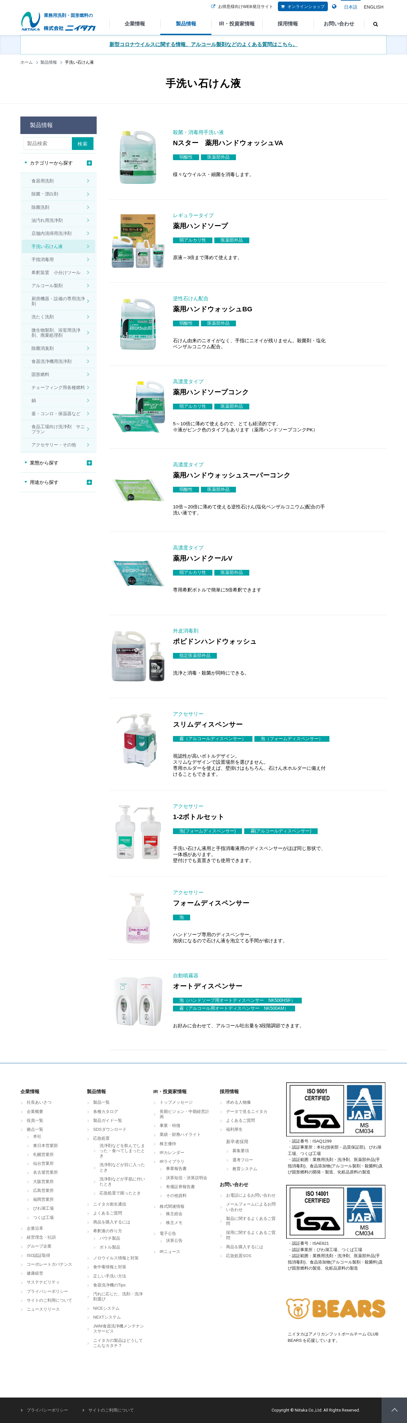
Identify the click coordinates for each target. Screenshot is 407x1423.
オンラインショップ (301, 10)
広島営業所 (43, 1190)
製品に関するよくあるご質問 (251, 1221)
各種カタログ (105, 1111)
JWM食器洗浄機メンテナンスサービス (118, 1329)
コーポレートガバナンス (49, 1264)
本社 (37, 1136)
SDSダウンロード (110, 1129)
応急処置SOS (238, 1255)
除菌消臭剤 (42, 348)
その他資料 (176, 1195)
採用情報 (288, 23)
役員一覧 (35, 1120)
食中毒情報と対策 (109, 1266)
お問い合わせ (339, 23)
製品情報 (186, 23)
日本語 (350, 7)
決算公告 (174, 1240)
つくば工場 (43, 1217)
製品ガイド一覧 (107, 1120)
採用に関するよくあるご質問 (251, 1235)
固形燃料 (40, 374)
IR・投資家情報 (237, 23)
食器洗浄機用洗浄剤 (51, 361)
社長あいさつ (39, 1102)
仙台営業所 (43, 1163)
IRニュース (170, 1251)
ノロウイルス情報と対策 (116, 1258)
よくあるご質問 (107, 1213)
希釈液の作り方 (107, 1230)
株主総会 (174, 1213)
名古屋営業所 (45, 1172)
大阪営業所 (43, 1181)
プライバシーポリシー (47, 1291)
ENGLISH (373, 7)
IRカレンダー (172, 1152)
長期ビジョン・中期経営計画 (184, 1114)
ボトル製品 (110, 1247)
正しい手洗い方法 (109, 1276)
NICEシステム (106, 1308)
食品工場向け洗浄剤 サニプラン (58, 429)
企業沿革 (35, 1228)
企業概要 (35, 1111)
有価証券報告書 (180, 1186)
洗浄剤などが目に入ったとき (122, 1167)
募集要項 (240, 1150)
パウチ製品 (110, 1238)
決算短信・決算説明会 (186, 1177)
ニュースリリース (43, 1309)
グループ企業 (39, 1246)
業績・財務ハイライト (180, 1134)
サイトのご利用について (49, 1300)
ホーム (26, 62)
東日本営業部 (45, 1145)
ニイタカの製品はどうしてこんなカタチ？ (118, 1343)
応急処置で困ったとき (120, 1193)
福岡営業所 (43, 1199)
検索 (84, 143)
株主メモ (174, 1222)
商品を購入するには (111, 1222)
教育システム (244, 1168)
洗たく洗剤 (42, 316)
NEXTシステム (107, 1317)
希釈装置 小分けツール (55, 272)
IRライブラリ (172, 1161)
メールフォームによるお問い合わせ (251, 1207)
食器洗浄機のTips (109, 1285)
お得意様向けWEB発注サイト (241, 10)
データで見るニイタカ (246, 1111)
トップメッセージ (176, 1102)
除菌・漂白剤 (44, 193)
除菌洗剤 (40, 207)
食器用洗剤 (42, 180)
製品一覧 (101, 1102)
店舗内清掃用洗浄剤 (51, 233)
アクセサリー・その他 (53, 444)
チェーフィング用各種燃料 (58, 387)
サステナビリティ (43, 1282)
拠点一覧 (35, 1129)
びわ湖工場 (43, 1208)
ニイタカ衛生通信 (109, 1204)
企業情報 (135, 23)
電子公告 (168, 1233)
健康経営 (35, 1273)
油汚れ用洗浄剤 (47, 220)
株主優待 (168, 1143)
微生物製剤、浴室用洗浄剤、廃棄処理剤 (55, 333)
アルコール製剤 (47, 285)
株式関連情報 (172, 1206)
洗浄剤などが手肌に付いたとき (122, 1181)
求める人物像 (238, 1102)
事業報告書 (176, 1168)
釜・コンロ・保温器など (55, 413)
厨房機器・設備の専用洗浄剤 (58, 301)
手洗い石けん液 (47, 246)
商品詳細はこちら (361, 178)
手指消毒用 (42, 259)
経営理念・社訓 (41, 1237)
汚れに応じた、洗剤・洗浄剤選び (118, 1296)
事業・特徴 (170, 1125)
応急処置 (101, 1138)
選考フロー (242, 1160)
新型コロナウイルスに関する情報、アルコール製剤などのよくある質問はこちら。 (203, 44)
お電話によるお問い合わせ (251, 1195)
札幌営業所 (43, 1154)
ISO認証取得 (38, 1255)
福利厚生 (234, 1129)
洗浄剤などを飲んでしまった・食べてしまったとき (122, 1150)
